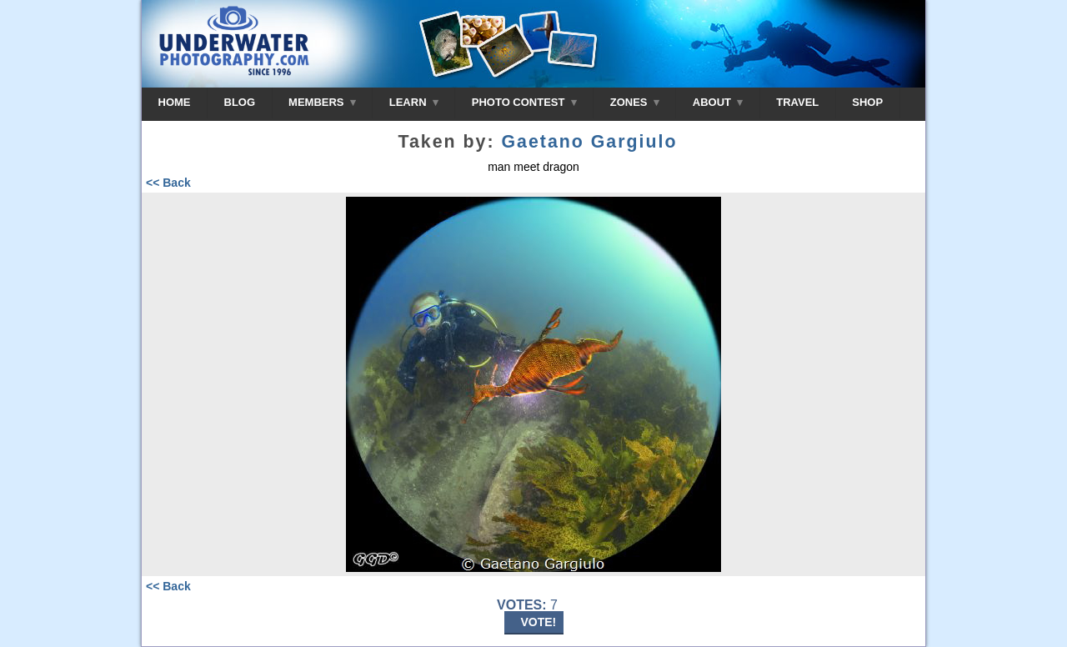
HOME (174, 102)
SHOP (867, 102)
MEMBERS (322, 102)
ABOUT (718, 102)
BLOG (240, 102)
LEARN (413, 102)
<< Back (168, 182)
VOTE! (539, 622)
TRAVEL (797, 102)
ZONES (634, 102)
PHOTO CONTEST (524, 102)
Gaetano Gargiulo (589, 142)
